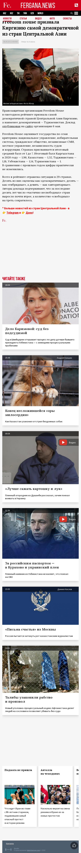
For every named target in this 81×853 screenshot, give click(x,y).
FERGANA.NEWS (38, 5)
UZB (32, 13)
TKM (25, 13)
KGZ (11, 13)
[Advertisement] (40, 254)
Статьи (23, 18)
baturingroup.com (33, 850)
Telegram (13, 212)
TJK (18, 13)
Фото (52, 18)
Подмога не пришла (18, 770)
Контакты (10, 843)
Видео (38, 18)
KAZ (4, 13)
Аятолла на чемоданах (50, 771)
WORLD (40, 13)
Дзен (29, 212)
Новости (7, 18)
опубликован (11, 126)
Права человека (28, 42)
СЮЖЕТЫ (67, 18)
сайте (29, 126)
